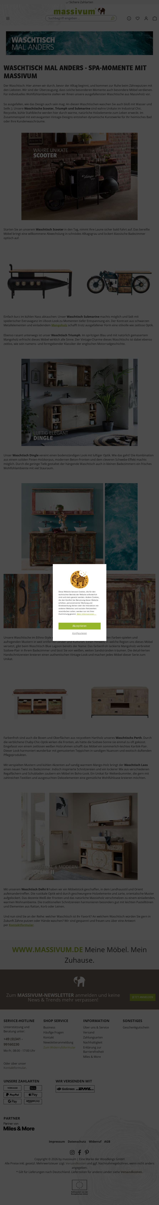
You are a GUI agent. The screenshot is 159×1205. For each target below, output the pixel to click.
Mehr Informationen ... (86, 614)
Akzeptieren (79, 626)
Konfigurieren (79, 633)
